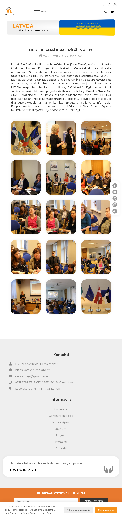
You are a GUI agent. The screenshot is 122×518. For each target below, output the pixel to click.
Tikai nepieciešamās (78, 510)
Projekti (61, 435)
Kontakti (61, 441)
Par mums (61, 409)
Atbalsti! (61, 448)
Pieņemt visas (106, 510)
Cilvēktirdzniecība (61, 415)
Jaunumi (61, 428)
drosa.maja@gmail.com (31, 376)
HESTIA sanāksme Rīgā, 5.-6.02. (66, 56)
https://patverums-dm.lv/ (32, 370)
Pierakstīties (93, 501)
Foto (46, 56)
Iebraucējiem (61, 422)
